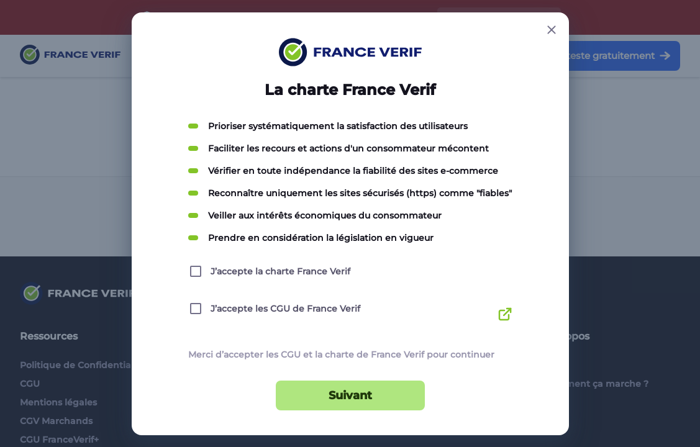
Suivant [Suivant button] (350, 395)
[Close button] (551, 29)
